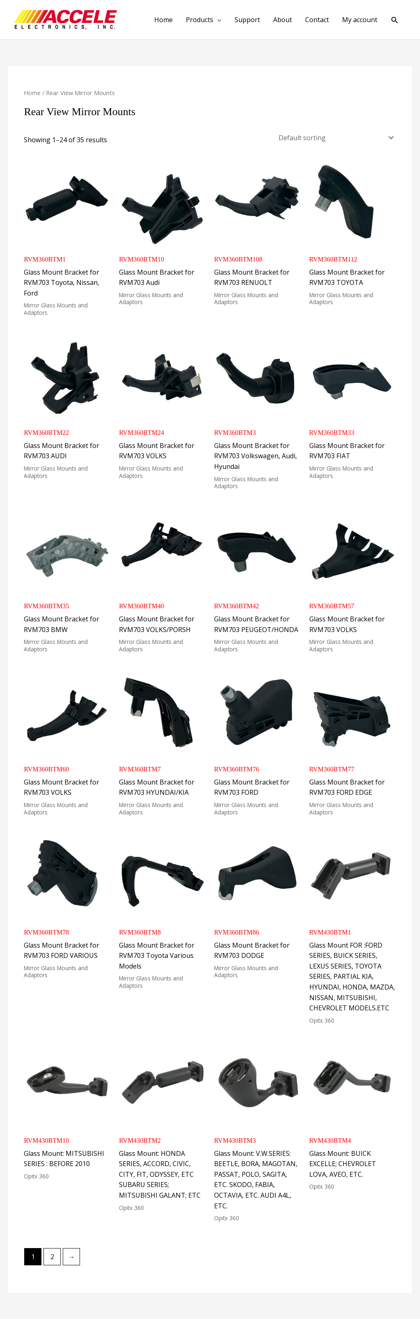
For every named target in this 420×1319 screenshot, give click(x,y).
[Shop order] (334, 138)
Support (247, 19)
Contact (317, 19)
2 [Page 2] (52, 1256)
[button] (394, 20)
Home (163, 19)
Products (199, 19)
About (282, 19)
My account (359, 19)
